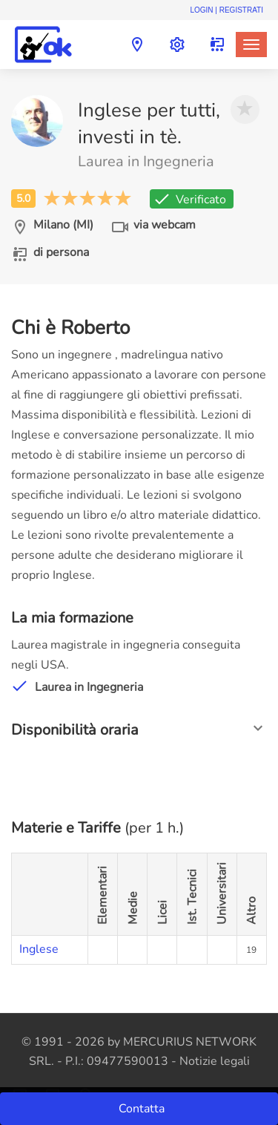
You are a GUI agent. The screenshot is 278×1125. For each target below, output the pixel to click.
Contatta (143, 1109)
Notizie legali (214, 1061)
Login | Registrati (226, 10)
